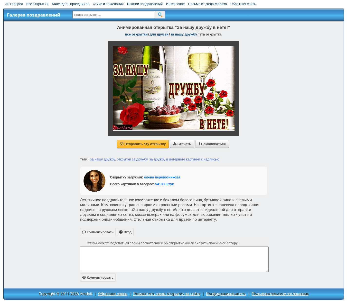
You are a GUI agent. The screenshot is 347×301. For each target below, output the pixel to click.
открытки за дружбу (132, 159)
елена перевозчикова (162, 177)
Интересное (175, 4)
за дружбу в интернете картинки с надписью (184, 159)
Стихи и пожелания (108, 4)
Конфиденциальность (226, 294)
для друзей (159, 34)
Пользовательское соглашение (280, 294)
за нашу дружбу (183, 34)
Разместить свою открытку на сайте (166, 294)
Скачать (182, 144)
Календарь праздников (70, 4)
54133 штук (164, 184)
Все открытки (37, 4)
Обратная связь (243, 4)
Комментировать (98, 277)
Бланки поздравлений (145, 4)
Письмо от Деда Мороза (207, 4)
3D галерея (14, 4)
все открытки (136, 34)
